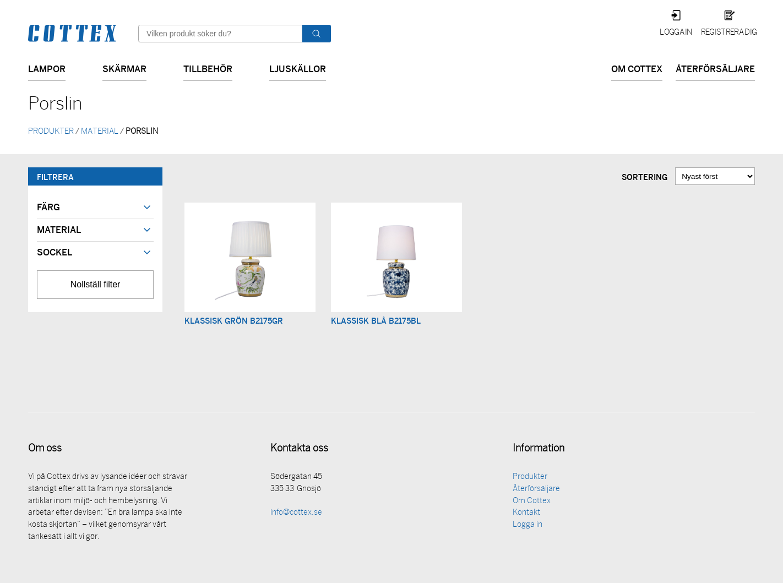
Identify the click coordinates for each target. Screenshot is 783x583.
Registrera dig (729, 32)
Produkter (530, 478)
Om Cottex (636, 68)
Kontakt (526, 513)
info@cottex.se (296, 513)
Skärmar (124, 68)
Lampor (47, 68)
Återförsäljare (715, 68)
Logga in (676, 32)
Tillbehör (207, 68)
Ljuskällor (297, 68)
